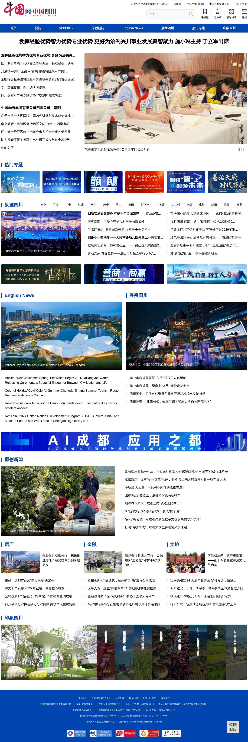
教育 (198, 204)
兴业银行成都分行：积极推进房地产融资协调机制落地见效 (61, 560)
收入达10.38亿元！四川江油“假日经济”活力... (202, 596)
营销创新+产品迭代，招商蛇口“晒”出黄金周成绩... (40, 596)
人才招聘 (120, 698)
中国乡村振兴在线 (219, 3)
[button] (244, 182)
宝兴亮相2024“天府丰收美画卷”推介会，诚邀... (203, 580)
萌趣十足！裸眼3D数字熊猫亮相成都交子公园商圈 (160, 364)
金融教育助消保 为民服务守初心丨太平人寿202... (122, 596)
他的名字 (7, 147)
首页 (13, 28)
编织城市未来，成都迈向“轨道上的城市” (153, 503)
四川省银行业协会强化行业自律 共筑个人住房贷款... (41, 604)
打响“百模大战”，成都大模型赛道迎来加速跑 (156, 527)
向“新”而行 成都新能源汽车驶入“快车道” (152, 511)
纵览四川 (14, 204)
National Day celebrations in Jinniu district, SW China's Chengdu (45, 365)
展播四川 (167, 28)
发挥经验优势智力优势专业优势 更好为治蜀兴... (38, 55)
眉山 (126, 204)
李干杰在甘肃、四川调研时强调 (23, 87)
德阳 (234, 204)
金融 (91, 544)
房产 (9, 544)
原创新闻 (98, 28)
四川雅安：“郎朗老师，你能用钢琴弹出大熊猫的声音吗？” (170, 401)
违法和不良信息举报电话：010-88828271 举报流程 (182, 704)
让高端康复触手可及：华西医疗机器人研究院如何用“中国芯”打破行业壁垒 (176, 471)
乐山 (38, 204)
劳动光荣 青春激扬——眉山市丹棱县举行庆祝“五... (123, 253)
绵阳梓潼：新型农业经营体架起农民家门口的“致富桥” (38, 530)
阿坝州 (153, 204)
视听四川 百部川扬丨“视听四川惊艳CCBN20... (202, 221)
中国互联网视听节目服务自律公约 (55, 704)
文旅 (174, 544)
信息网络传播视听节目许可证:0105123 (98, 715)
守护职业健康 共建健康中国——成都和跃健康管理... (206, 213)
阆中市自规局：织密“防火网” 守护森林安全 (160, 386)
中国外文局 (241, 3)
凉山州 (184, 204)
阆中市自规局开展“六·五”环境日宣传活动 (158, 378)
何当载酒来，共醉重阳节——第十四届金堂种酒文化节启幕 (227, 560)
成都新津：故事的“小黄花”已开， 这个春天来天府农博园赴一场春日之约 (175, 479)
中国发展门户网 (195, 3)
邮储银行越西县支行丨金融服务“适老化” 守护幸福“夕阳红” (144, 560)
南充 (51, 204)
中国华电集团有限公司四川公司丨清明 (31, 108)
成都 (209, 204)
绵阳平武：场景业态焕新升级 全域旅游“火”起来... (204, 604)
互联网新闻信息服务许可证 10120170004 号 (119, 710)
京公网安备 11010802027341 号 (160, 710)
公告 (145, 698)
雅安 (114, 204)
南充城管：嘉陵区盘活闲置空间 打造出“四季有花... (36, 124)
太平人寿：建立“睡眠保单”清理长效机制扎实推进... (123, 588)
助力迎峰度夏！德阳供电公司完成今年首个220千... (36, 140)
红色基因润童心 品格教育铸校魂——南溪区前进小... (206, 237)
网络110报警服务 (84, 704)
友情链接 (165, 698)
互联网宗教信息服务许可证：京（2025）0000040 (144, 715)
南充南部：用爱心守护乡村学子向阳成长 (116, 221)
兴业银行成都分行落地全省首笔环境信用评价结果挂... (125, 604)
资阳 (139, 204)
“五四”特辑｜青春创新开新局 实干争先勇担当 (119, 229)
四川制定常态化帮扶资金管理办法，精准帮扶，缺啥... (38, 63)
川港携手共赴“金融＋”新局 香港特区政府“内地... (34, 71)
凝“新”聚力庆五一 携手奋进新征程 (194, 253)
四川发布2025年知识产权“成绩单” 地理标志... (32, 95)
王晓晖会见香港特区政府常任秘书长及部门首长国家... (38, 79)
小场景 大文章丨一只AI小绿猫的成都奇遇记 (155, 487)
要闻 (38, 28)
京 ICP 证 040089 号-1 (83, 710)
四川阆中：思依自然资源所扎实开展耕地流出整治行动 (167, 394)
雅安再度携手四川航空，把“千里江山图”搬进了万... (206, 245)
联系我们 (133, 698)
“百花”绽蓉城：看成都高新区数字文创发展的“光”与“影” (163, 519)
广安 (76, 204)
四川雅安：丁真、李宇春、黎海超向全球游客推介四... (208, 588)
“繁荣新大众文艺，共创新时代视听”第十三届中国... (36, 250)
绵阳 (222, 204)
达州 (89, 204)
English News (132, 28)
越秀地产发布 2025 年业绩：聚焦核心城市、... (37, 588)
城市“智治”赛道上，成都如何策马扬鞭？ (153, 495)
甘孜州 (168, 204)
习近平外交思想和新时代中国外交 (149, 3)
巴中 (101, 204)
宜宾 (64, 204)
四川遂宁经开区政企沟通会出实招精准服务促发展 (36, 132)
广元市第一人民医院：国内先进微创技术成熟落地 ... (37, 116)
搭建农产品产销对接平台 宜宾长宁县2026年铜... (204, 229)
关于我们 (82, 698)
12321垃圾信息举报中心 (109, 704)
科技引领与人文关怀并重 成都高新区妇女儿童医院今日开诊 (40, 675)
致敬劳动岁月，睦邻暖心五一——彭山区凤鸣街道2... (125, 245)
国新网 (177, 3)
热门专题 (198, 28)
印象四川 (229, 28)
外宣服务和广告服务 (101, 698)
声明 (154, 698)
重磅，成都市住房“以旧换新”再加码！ (31, 580)
